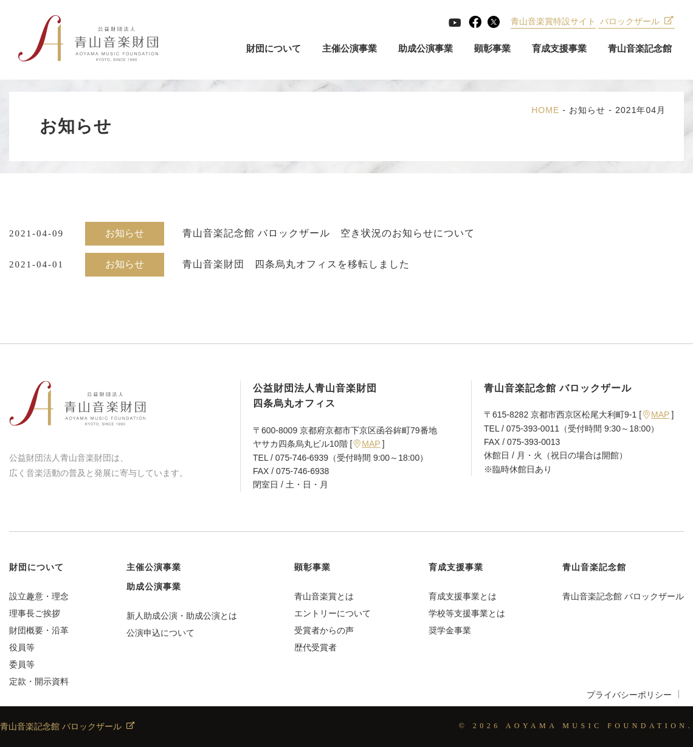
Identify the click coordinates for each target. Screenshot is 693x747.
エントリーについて (332, 613)
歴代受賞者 (315, 647)
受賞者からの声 (324, 630)
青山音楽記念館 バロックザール (623, 596)
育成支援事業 (559, 48)
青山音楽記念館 (640, 48)
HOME (545, 110)
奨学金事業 (450, 630)
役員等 (22, 647)
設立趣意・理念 (39, 596)
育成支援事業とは (463, 596)
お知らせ (587, 110)
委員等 (22, 664)
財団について (273, 48)
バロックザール (637, 21)
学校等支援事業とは (467, 613)
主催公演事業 (349, 48)
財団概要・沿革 (39, 630)
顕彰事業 (492, 48)
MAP (367, 444)
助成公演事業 (425, 48)
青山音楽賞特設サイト (553, 21)
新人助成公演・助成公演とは (181, 616)
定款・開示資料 (39, 681)
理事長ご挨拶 (34, 613)
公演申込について (160, 633)
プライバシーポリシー (629, 695)
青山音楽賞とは (324, 596)
